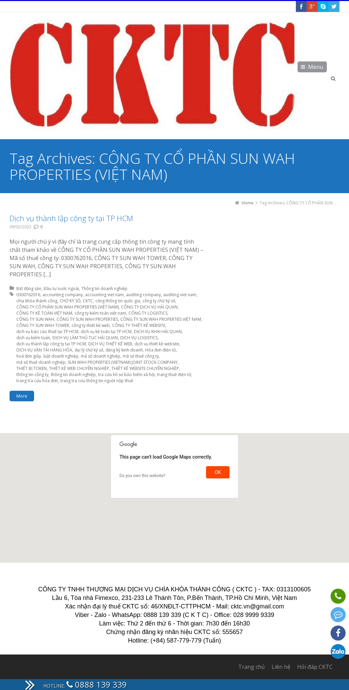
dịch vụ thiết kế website (157, 344)
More (21, 396)
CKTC (88, 301)
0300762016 (28, 295)
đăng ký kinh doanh (124, 350)
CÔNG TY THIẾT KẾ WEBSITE (138, 325)
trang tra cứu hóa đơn (37, 381)
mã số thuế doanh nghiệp (40, 362)
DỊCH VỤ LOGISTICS (138, 338)
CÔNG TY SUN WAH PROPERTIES (87, 319)
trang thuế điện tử (174, 374)
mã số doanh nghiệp (100, 356)
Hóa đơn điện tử (160, 350)
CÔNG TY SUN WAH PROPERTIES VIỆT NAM (160, 319)
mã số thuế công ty (141, 356)
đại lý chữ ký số (89, 350)
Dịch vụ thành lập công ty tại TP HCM (71, 218)
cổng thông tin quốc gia (117, 301)
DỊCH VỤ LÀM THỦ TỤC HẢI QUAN (85, 338)
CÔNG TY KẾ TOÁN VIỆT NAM (44, 313)
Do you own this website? (143, 475)
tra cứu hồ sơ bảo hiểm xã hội (126, 374)
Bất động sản (28, 288)
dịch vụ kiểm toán (33, 338)
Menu (315, 67)
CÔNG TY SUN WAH (35, 319)
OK (218, 472)
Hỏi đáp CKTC (315, 667)
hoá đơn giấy (28, 356)
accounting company (63, 295)
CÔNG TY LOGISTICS (147, 313)
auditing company (143, 295)
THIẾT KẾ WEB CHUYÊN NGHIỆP (79, 368)
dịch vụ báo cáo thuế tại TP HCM (47, 331)
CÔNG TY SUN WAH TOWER (42, 325)
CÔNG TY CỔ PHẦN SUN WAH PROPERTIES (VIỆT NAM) (67, 307)
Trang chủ (251, 667)
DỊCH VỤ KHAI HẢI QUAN (158, 331)
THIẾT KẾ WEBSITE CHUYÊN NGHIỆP (145, 368)
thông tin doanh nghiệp (73, 374)
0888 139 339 (96, 684)
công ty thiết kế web (91, 325)
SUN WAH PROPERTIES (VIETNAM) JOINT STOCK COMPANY (123, 362)
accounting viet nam (104, 295)
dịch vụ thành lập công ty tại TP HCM (51, 344)
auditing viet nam (179, 295)
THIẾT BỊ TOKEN (31, 368)
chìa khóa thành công (36, 301)
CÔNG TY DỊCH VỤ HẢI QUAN (149, 307)
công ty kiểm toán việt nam (100, 313)
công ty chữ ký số (158, 301)
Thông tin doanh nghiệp (104, 288)
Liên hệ (281, 667)
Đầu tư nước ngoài (61, 288)
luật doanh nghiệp (60, 356)
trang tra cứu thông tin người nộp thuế (96, 381)
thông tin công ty (32, 374)
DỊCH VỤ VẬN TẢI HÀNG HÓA (44, 350)
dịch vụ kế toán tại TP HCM (106, 331)
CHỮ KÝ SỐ (70, 301)
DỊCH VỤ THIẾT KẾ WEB (110, 344)
